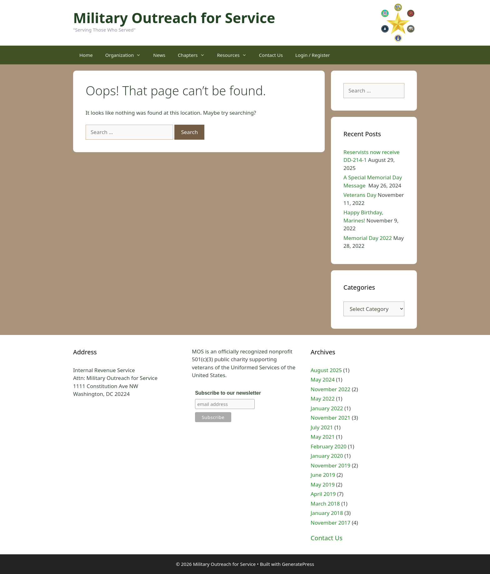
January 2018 (327, 513)
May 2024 (323, 379)
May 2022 (323, 398)
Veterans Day (359, 194)
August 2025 (326, 370)
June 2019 (323, 474)
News (159, 55)
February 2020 (329, 446)
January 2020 (327, 455)
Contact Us (271, 55)
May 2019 (323, 484)
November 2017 (330, 522)
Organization (126, 55)
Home (86, 55)
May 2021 (323, 436)
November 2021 (330, 417)
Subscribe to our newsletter (228, 393)
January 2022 (327, 408)
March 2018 (325, 503)
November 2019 (330, 465)
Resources (235, 55)
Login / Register (312, 55)
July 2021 (322, 427)
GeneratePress (298, 564)
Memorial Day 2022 (367, 238)
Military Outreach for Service (174, 17)
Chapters (194, 55)
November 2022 (330, 389)
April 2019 (323, 493)
